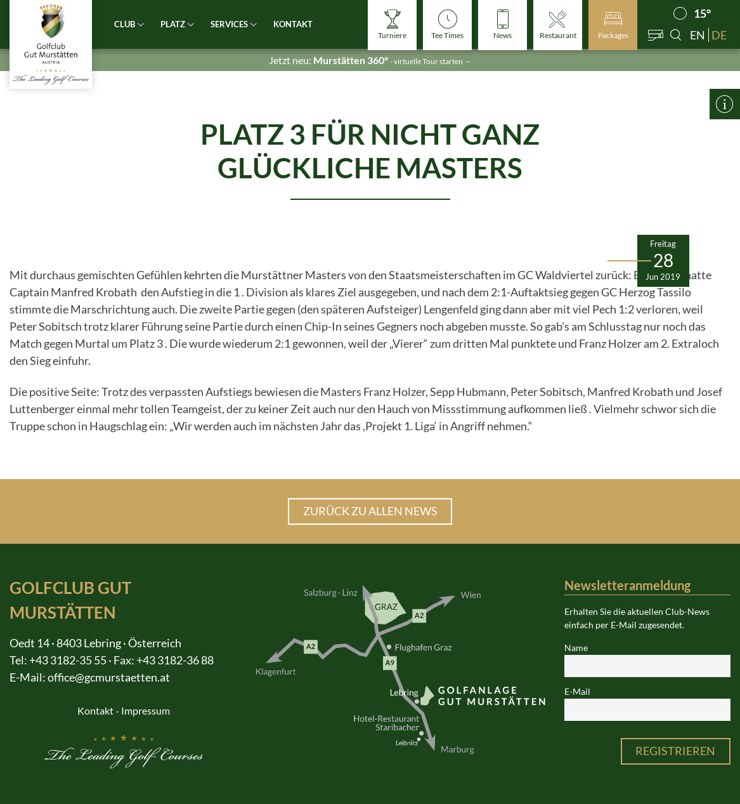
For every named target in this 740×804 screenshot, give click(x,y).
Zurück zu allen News (370, 511)
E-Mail (577, 691)
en (697, 35)
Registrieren (675, 751)
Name (576, 647)
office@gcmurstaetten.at (109, 677)
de (719, 35)
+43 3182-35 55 (68, 660)
